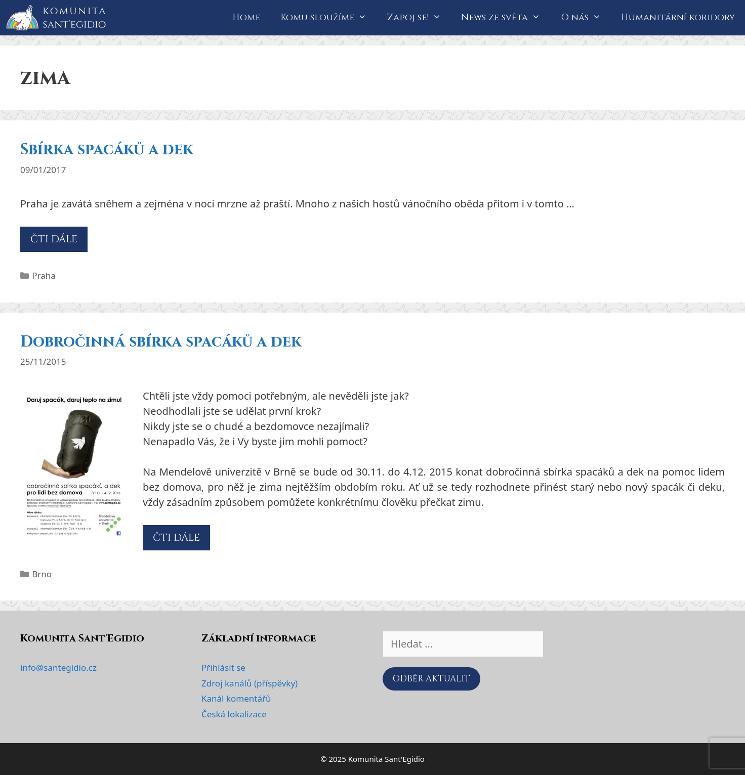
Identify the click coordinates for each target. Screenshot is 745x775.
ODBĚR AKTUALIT (431, 678)
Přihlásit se (223, 667)
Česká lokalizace (234, 714)
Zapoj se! (419, 17)
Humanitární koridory (678, 17)
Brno (42, 574)
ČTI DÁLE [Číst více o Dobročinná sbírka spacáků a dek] (176, 537)
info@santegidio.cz (58, 667)
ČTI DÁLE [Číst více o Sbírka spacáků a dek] (53, 239)
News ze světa (505, 17)
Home (246, 17)
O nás (586, 17)
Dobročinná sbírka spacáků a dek (160, 342)
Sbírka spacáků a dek (106, 150)
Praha (44, 275)
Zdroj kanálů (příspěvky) (249, 683)
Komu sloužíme (328, 17)
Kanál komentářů (236, 698)
